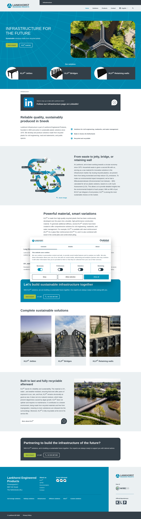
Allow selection (71, 277)
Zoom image (61, 198)
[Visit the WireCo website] (122, 488)
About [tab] (97, 246)
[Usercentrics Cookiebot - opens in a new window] (101, 240)
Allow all (96, 277)
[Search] (133, 8)
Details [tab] (70, 246)
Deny (44, 277)
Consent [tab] (43, 246)
